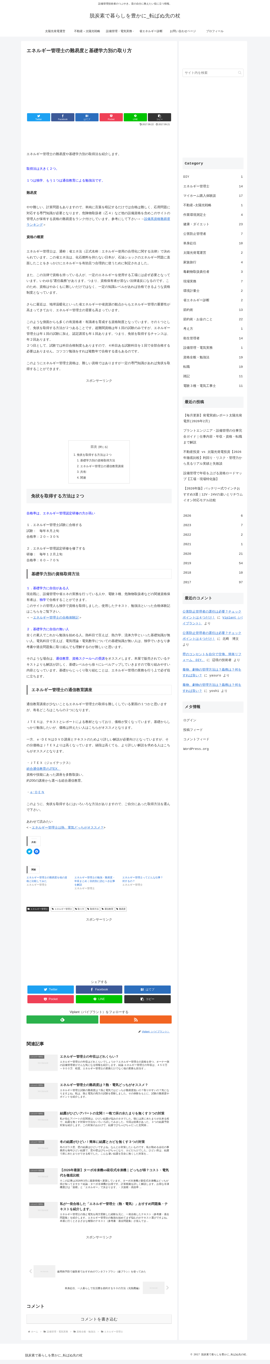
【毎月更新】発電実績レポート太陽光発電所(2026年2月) (212, 418)
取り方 (79, 910)
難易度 (121, 910)
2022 (213, 535)
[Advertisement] (99, 82)
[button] (159, 117)
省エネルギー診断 (213, 300)
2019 (213, 563)
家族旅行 (213, 262)
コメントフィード (196, 739)
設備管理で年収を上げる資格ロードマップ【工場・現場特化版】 (212, 476)
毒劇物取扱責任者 (213, 272)
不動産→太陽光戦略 (213, 205)
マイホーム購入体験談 (213, 196)
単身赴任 (213, 243)
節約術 (213, 310)
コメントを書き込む (99, 1323)
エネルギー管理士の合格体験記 (56, 618)
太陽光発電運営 (213, 253)
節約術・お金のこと (213, 319)
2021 (213, 544)
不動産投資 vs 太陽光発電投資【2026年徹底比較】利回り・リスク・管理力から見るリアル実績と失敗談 (212, 458)
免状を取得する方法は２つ (94, 454)
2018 (213, 572)
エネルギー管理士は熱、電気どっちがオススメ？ (68, 828)
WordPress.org (196, 749)
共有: (83, 472)
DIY (213, 177)
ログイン (189, 720)
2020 (213, 554)
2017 (213, 582)
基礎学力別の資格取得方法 (97, 460)
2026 (213, 516)
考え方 (213, 329)
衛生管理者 (213, 338)
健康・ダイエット (213, 224)
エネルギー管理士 (38, 910)
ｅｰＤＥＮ (37, 793)
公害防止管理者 (213, 234)
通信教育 (107, 910)
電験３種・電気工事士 (213, 386)
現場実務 (213, 281)
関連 (83, 478)
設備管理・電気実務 (213, 348)
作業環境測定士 (213, 215)
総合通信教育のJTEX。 (43, 769)
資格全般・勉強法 (213, 357)
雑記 (213, 376)
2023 (213, 525)
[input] (213, 73)
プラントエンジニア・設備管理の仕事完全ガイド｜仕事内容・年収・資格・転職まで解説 (212, 436)
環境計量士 (213, 291)
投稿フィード (193, 730)
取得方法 (93, 910)
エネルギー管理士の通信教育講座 (102, 466)
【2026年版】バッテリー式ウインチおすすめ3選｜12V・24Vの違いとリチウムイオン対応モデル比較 (213, 494)
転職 (213, 367)
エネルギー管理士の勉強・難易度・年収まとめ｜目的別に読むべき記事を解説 (94, 882)
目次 (94, 447)
